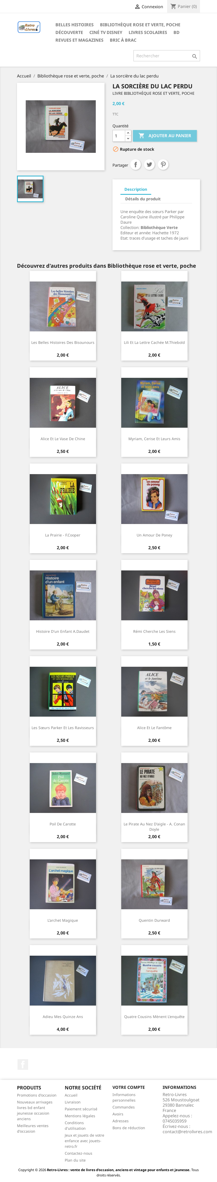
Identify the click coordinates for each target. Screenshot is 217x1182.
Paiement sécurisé (81, 1108)
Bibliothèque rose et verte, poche (140, 25)
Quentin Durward (154, 920)
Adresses (120, 1120)
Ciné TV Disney (105, 32)
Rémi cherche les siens (154, 631)
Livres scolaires (148, 32)
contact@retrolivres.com (187, 1132)
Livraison (73, 1102)
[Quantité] (118, 136)
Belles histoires (74, 25)
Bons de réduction (128, 1127)
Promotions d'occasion (37, 1095)
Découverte (69, 32)
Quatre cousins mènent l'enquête (154, 1016)
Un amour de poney (154, 535)
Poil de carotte (63, 823)
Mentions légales (80, 1115)
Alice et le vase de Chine (63, 438)
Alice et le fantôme (154, 727)
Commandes (123, 1107)
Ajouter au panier (164, 135)
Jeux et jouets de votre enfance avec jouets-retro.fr (84, 1141)
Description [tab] (135, 189)
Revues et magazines (79, 40)
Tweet (149, 164)
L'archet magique (62, 920)
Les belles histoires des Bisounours (62, 342)
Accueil (71, 1095)
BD (176, 32)
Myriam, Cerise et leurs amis (154, 438)
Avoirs (117, 1113)
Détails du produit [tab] (143, 198)
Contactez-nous (78, 1153)
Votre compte (128, 1087)
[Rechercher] (166, 55)
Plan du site (75, 1160)
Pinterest (163, 164)
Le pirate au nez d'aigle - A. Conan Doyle (154, 826)
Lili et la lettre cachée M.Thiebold (154, 342)
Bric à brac (123, 40)
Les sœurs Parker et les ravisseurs (63, 727)
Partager (135, 164)
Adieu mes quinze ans (63, 1016)
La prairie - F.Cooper (62, 535)
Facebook (23, 1064)
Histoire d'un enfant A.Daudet (62, 631)
